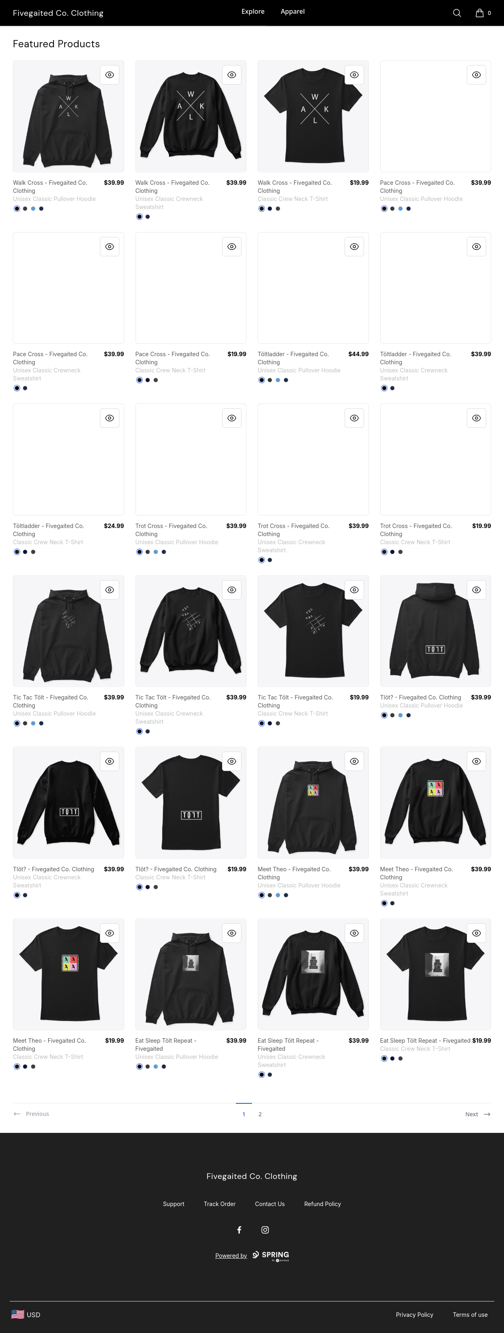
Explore (253, 11)
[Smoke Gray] (277, 208)
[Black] (17, 208)
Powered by (251, 1256)
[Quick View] (109, 75)
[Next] (478, 1110)
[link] (68, 116)
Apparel (293, 11)
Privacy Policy (415, 1314)
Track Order (220, 1203)
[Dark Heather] (25, 208)
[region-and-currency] (25, 1315)
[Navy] (41, 208)
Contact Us (270, 1203)
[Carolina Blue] (33, 208)
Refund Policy (322, 1203)
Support (173, 1203)
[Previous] (31, 1110)
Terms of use (470, 1314)
